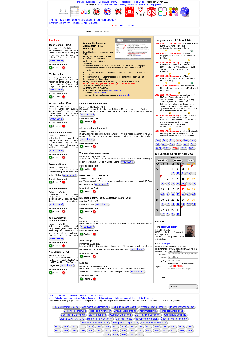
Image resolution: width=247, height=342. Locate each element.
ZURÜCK (162, 160)
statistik (130, 25)
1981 (148, 329)
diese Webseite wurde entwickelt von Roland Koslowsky (72, 300)
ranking (122, 25)
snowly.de (115, 2)
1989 (73, 333)
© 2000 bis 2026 (96, 298)
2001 (173, 333)
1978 (123, 329)
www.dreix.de (124, 95)
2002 (181, 333)
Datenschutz (61, 298)
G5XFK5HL (178, 266)
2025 (166, 148)
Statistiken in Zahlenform (73, 317)
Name (164, 257)
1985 (181, 329)
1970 (57, 329)
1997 (140, 333)
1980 (140, 329)
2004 (106, 337)
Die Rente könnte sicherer (147, 317)
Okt (178, 144)
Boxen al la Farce (97, 317)
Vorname (163, 254)
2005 (115, 337)
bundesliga (90, 2)
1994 (115, 333)
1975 (98, 329)
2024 (158, 148)
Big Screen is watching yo (99, 321)
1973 (82, 329)
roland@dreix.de (114, 90)
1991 (90, 333)
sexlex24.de (139, 2)
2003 (189, 333)
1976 (106, 329)
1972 (73, 329)
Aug (164, 144)
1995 (123, 333)
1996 (131, 333)
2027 (183, 148)
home (114, 25)
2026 (175, 148)
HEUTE (178, 160)
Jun (193, 140)
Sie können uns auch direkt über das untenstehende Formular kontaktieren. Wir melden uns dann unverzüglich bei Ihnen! (176, 249)
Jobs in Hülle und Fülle (175, 317)
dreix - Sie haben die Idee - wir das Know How (134, 300)
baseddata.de (103, 2)
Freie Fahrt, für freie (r (100, 313)
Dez (193, 144)
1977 (115, 329)
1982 (156, 329)
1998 (148, 333)
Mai (186, 140)
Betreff (164, 279)
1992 (98, 333)
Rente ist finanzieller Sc (171, 313)
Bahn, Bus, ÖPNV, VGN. (72, 321)
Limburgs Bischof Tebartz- (124, 309)
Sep (171, 144)
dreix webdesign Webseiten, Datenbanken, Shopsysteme (137, 4)
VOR (190, 160)
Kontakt (83, 298)
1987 (57, 333)
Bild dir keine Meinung (75, 313)
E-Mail (164, 261)
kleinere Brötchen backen (181, 309)
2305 (140, 337)
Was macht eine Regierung (95, 309)
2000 (164, 333)
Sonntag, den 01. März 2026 (95, 325)
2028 (191, 148)
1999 (156, 333)
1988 (65, 333)
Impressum (73, 298)
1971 (65, 329)
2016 (131, 337)
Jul (157, 144)
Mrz (172, 140)
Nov (186, 144)
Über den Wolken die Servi (174, 321)
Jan (158, 140)
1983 (164, 329)
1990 (82, 333)
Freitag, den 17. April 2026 (125, 325)
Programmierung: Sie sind (66, 309)
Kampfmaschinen (148, 313)
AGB (51, 298)
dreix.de (80, 2)
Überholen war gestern (120, 317)
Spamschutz (161, 267)
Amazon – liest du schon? (153, 309)
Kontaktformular (99, 93)
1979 (131, 329)
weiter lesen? (56, 60)
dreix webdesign (169, 227)
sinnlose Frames (124, 321)
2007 (123, 337)
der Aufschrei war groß (146, 321)
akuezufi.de (126, 2)
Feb (165, 140)
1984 (173, 329)
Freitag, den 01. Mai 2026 (153, 325)
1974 (90, 329)
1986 (189, 329)
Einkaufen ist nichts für (125, 313)
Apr (179, 140)
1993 (106, 333)
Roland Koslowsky (105, 4)
